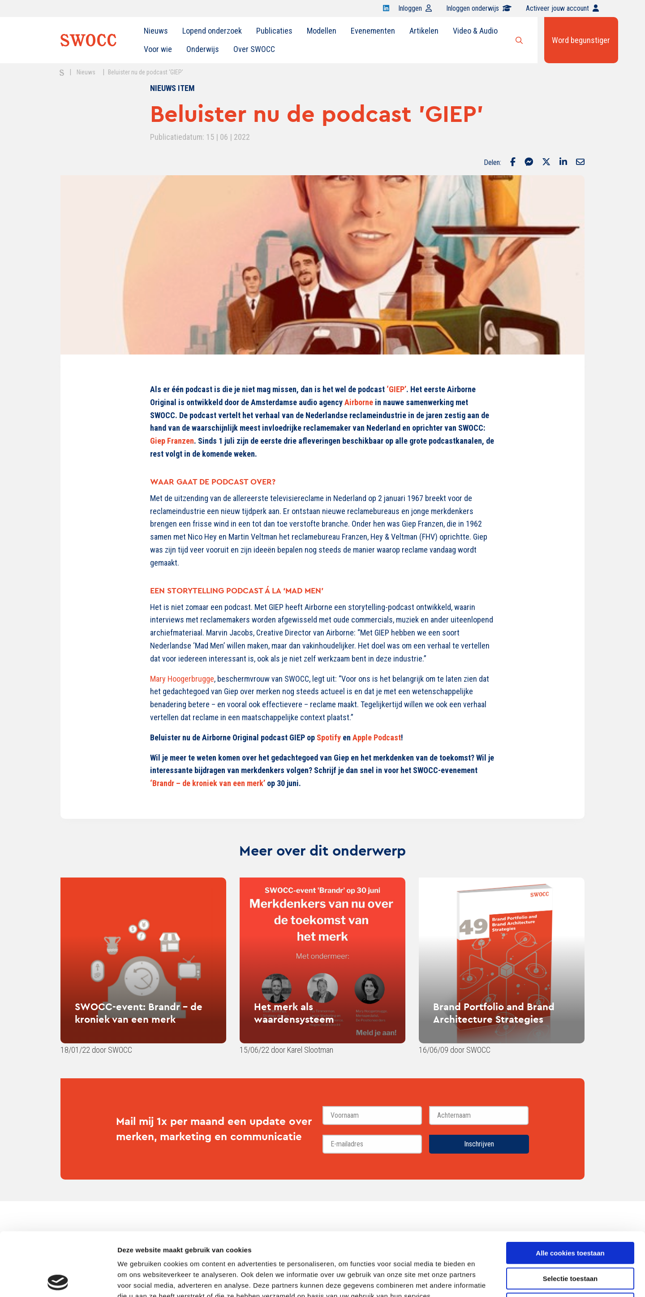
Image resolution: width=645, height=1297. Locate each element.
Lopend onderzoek (212, 30)
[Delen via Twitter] (546, 162)
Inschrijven (479, 1144)
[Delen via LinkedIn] (563, 162)
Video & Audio (475, 30)
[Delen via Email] (580, 162)
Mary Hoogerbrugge (182, 678)
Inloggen (415, 8)
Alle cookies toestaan (570, 1189)
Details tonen (484, 1279)
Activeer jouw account (562, 8)
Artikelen (424, 30)
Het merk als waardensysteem (294, 1012)
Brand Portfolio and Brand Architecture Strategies (494, 1012)
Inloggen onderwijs (479, 8)
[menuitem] (156, 31)
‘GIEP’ (396, 389)
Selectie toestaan (570, 1215)
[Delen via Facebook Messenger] (529, 162)
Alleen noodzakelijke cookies (570, 1240)
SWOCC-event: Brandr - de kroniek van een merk (138, 1012)
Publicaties (274, 30)
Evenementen (373, 30)
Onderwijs (202, 49)
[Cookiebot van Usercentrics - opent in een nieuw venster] (58, 1279)
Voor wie (158, 49)
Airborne (358, 402)
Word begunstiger (581, 40)
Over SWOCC (254, 49)
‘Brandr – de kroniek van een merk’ (207, 783)
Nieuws (156, 30)
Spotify (329, 737)
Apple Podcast (377, 737)
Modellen (321, 30)
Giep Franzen (172, 440)
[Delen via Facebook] (513, 162)
